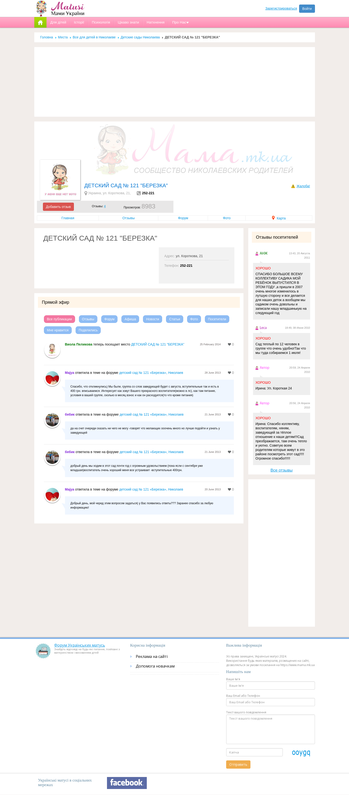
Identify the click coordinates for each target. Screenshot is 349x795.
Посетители (217, 319)
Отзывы (128, 218)
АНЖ (263, 253)
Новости (152, 319)
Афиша (130, 319)
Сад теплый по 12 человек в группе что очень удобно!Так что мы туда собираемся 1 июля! (280, 348)
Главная (67, 218)
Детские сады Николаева (140, 37)
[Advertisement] (174, 81)
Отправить (238, 764)
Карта (279, 218)
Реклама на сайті (152, 656)
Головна (46, 37)
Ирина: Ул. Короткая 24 (273, 388)
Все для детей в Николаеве (94, 37)
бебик (70, 414)
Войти (307, 9)
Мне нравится (58, 330)
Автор (264, 367)
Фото (227, 218)
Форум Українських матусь (79, 645)
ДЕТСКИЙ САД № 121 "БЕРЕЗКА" (157, 344)
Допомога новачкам (155, 666)
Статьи (174, 319)
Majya (69, 373)
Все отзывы (282, 470)
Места (63, 37)
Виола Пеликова (78, 344)
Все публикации (59, 319)
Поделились (88, 330)
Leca (263, 327)
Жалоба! (303, 186)
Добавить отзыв (58, 207)
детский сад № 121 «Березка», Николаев (151, 373)
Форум (183, 218)
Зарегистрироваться (281, 8)
